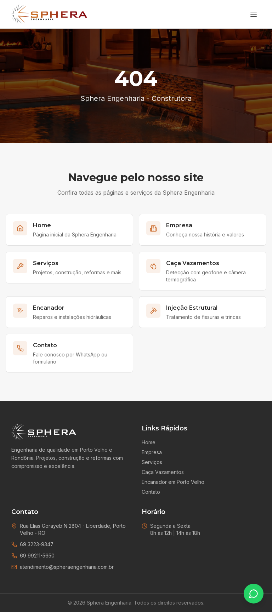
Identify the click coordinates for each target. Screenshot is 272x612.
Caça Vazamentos (163, 472)
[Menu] (253, 14)
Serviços (152, 462)
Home (148, 442)
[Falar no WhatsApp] (254, 594)
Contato (151, 492)
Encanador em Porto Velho (173, 482)
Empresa (152, 452)
